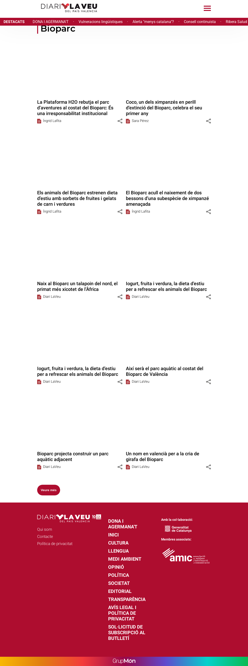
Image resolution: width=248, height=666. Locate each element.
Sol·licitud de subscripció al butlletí (126, 632)
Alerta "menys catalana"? (153, 21)
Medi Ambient (124, 559)
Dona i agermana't (122, 524)
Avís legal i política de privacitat (122, 613)
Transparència (127, 599)
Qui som (44, 529)
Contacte (45, 536)
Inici (113, 535)
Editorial (120, 591)
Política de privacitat (54, 543)
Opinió (116, 567)
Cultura (118, 543)
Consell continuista (200, 21)
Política (118, 575)
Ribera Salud (236, 21)
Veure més (49, 490)
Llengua (118, 551)
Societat (119, 583)
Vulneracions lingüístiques (101, 21)
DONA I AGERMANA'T (51, 21)
